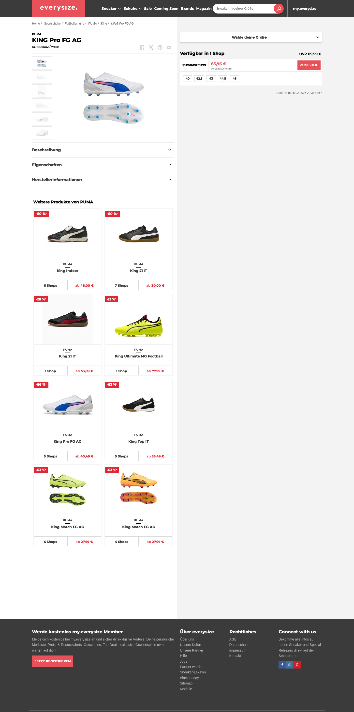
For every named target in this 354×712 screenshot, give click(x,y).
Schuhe (133, 8)
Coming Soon (166, 8)
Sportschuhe (52, 23)
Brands (187, 8)
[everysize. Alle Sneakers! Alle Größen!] (58, 8)
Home (36, 23)
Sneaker (112, 8)
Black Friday (189, 678)
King (104, 23)
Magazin (204, 8)
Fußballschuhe (74, 23)
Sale (148, 8)
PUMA (92, 23)
